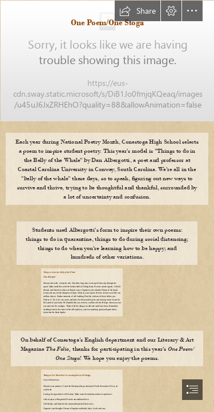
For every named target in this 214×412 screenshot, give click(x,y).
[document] (107, 206)
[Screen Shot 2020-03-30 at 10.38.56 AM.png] (107, 60)
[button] (137, 11)
